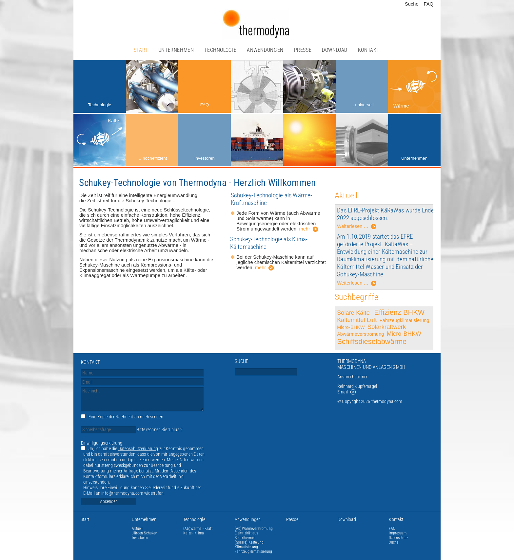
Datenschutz (398, 537)
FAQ (428, 4)
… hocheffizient (152, 158)
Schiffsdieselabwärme (371, 341)
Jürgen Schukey (144, 533)
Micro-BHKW (351, 327)
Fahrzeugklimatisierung (404, 320)
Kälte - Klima (193, 533)
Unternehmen (176, 50)
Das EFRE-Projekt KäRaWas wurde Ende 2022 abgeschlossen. (385, 214)
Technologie (220, 50)
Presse (303, 50)
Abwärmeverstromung (360, 334)
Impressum (397, 533)
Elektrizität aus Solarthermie (246, 535)
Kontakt (368, 50)
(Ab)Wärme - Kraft (197, 528)
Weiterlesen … (357, 227)
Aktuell (137, 528)
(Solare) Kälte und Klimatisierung (249, 544)
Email (342, 392)
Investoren (204, 158)
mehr (304, 228)
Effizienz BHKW (399, 312)
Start (141, 50)
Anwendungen (265, 50)
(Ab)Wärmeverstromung (254, 528)
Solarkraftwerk (387, 327)
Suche (412, 4)
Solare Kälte (354, 313)
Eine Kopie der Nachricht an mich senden (126, 417)
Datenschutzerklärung (138, 448)
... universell (361, 104)
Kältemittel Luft (357, 320)
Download (334, 50)
